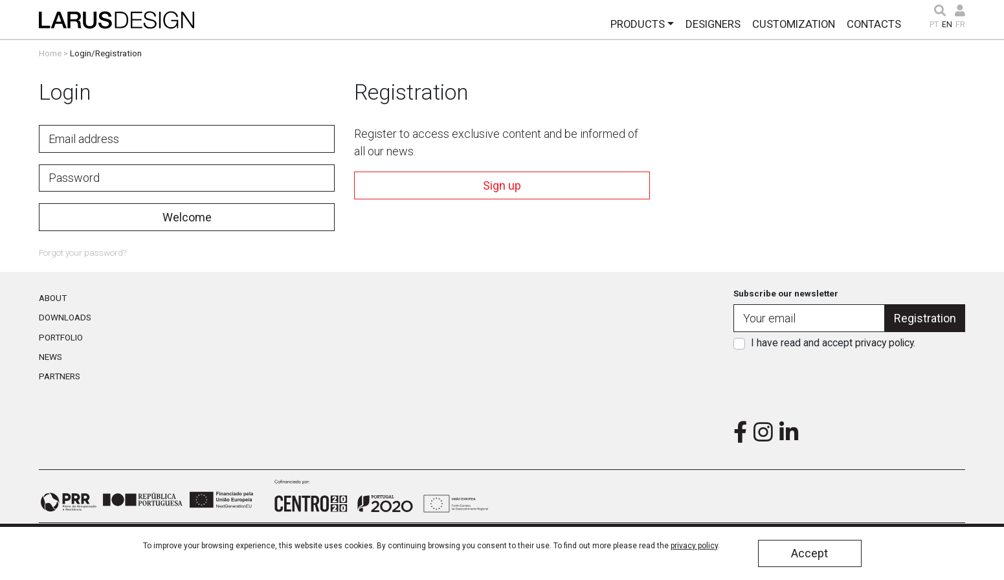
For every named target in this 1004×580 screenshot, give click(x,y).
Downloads (65, 317)
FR (960, 24)
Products (637, 23)
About (53, 298)
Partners (59, 376)
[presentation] (849, 381)
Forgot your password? (82, 252)
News (50, 356)
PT (934, 24)
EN (947, 24)
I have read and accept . (833, 343)
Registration (925, 318)
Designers (713, 23)
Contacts (874, 23)
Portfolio (61, 337)
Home (50, 53)
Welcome (187, 217)
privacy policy (884, 343)
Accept (809, 553)
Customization (793, 23)
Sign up (502, 185)
